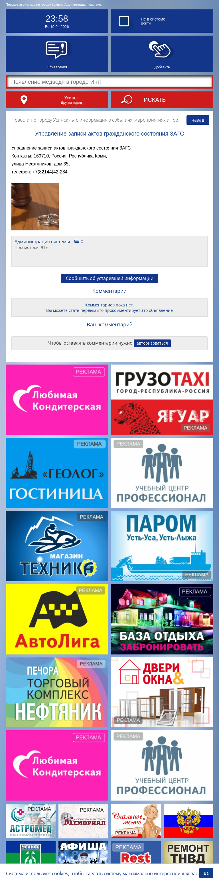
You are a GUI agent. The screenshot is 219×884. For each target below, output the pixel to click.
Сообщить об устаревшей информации (109, 278)
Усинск (71, 97)
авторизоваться (152, 343)
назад (197, 120)
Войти (146, 23)
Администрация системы (83, 4)
